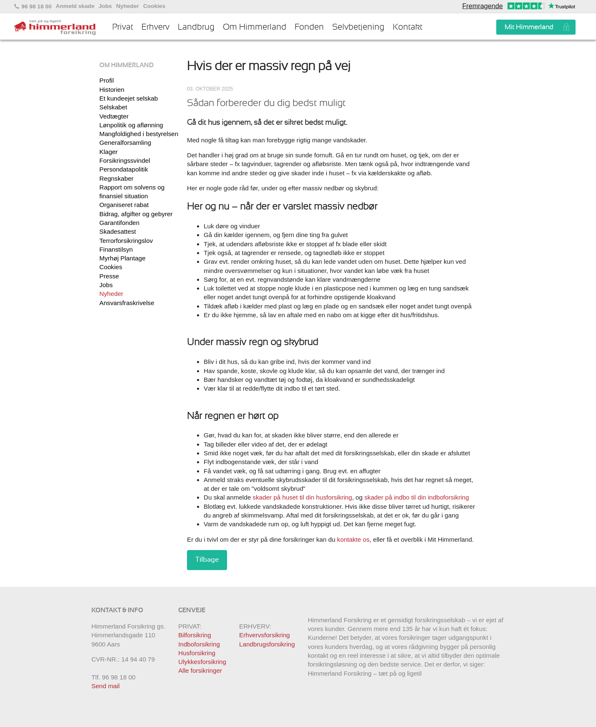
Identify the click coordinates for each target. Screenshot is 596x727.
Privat (122, 27)
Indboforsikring (199, 644)
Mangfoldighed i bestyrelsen (138, 133)
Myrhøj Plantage (122, 258)
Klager (108, 151)
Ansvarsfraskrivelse (126, 302)
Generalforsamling (125, 142)
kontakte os (353, 539)
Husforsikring (196, 652)
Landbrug (196, 27)
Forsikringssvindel (124, 160)
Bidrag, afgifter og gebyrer (136, 213)
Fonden (309, 27)
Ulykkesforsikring (202, 661)
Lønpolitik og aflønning (131, 125)
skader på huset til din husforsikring (302, 497)
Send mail (105, 685)
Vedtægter (114, 116)
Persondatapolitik (123, 169)
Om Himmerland (254, 27)
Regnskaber (116, 178)
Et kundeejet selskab (128, 98)
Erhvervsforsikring (264, 635)
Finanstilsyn (116, 249)
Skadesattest (117, 231)
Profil (106, 80)
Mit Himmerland (529, 27)
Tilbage (207, 559)
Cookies (154, 6)
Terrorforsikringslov (126, 240)
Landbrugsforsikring (267, 644)
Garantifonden (119, 222)
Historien (111, 89)
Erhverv (155, 27)
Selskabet (113, 107)
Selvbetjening (358, 27)
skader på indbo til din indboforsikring (416, 497)
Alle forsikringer (200, 670)
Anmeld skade (75, 6)
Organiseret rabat (124, 204)
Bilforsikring (194, 635)
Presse (109, 276)
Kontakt (407, 27)
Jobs (105, 6)
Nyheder (127, 6)
